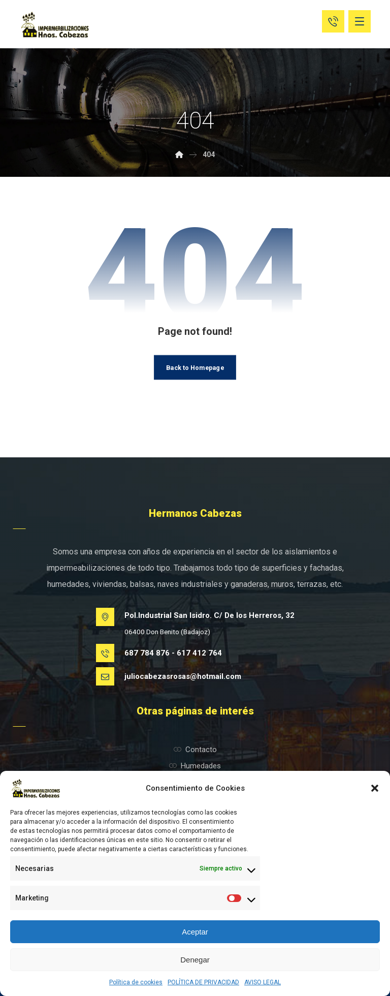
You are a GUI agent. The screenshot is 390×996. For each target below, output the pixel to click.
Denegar (195, 959)
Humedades (195, 765)
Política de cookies (135, 982)
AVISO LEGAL (262, 982)
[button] (375, 788)
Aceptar (195, 931)
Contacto (195, 749)
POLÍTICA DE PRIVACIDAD (203, 982)
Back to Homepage (194, 366)
